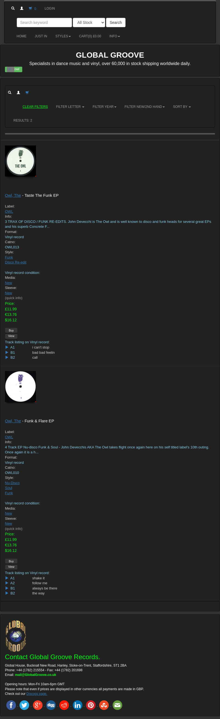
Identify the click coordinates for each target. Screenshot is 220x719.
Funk (9, 257)
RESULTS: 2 (22, 120)
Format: (11, 232)
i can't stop (40, 347)
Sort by (182, 107)
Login (50, 8)
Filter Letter (70, 107)
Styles (63, 36)
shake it (38, 578)
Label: (10, 206)
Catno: (10, 242)
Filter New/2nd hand (145, 107)
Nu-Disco (12, 483)
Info (114, 36)
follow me (39, 583)
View (11, 336)
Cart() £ (90, 36)
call (35, 357)
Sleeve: (11, 288)
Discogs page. (36, 694)
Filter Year (104, 107)
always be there (44, 588)
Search (116, 22)
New (8, 283)
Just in (41, 36)
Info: (8, 216)
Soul (8, 488)
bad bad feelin (43, 352)
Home (22, 36)
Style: (9, 252)
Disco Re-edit (15, 262)
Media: (10, 278)
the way (38, 593)
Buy (11, 330)
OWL (9, 211)
